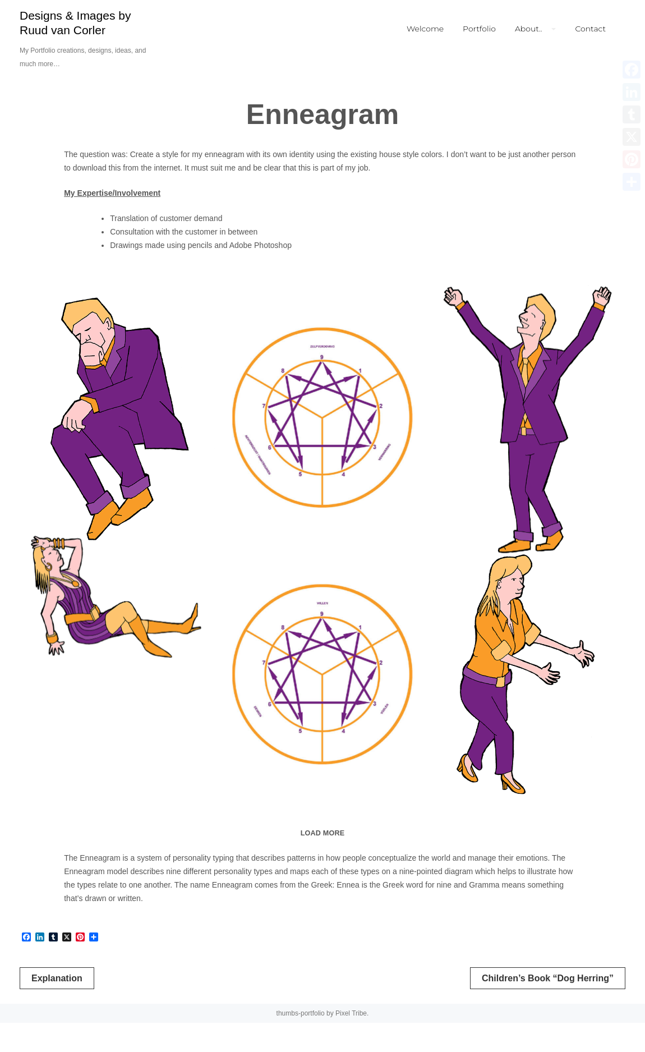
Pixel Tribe (351, 1042)
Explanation (56, 1007)
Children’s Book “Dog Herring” (548, 1007)
